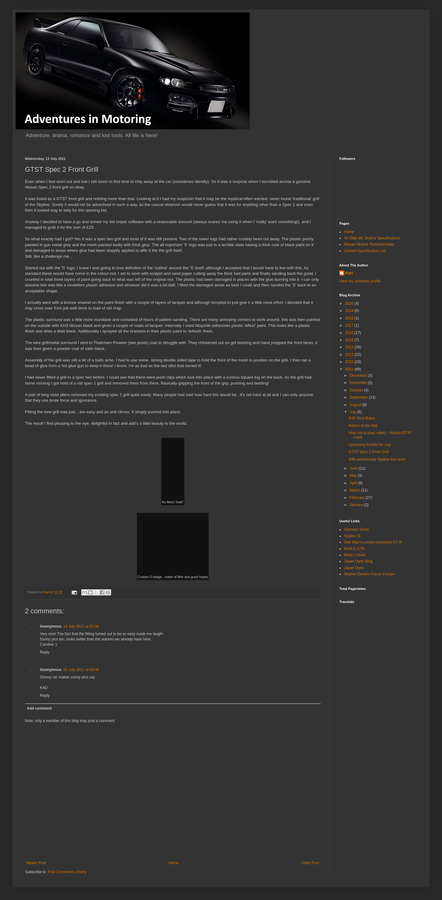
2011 (350, 369)
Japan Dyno (354, 568)
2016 (350, 333)
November (359, 383)
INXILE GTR (354, 549)
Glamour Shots (356, 529)
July (353, 412)
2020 (350, 303)
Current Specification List (364, 251)
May (354, 475)
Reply (44, 652)
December (359, 375)
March (355, 490)
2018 (350, 318)
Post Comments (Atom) (67, 872)
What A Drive (354, 555)
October (357, 390)
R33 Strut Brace (362, 418)
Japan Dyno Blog (358, 561)
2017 (350, 325)
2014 (350, 347)
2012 (350, 362)
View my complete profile (360, 281)
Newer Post (36, 863)
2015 (350, 340)
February (357, 497)
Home (174, 863)
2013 (350, 354)
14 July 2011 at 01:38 (81, 626)
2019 (350, 311)
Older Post (310, 863)
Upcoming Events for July (370, 445)
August (356, 405)
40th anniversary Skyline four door (377, 459)
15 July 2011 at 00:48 (81, 670)
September (359, 397)
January (357, 505)
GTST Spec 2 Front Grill (368, 452)
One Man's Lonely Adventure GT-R (373, 542)
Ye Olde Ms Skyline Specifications (372, 238)
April (354, 483)
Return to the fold (363, 426)
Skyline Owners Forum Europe (369, 574)
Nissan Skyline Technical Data (369, 244)
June (354, 468)
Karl (349, 273)
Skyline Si (352, 536)
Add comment (39, 708)
